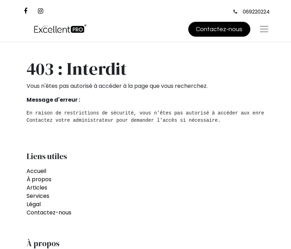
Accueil (36, 171)
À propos (39, 179)
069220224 (256, 11)
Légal (34, 204)
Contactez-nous (219, 29)
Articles (37, 188)
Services (38, 196)
